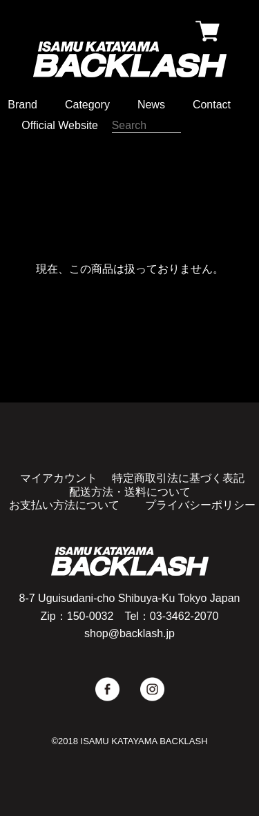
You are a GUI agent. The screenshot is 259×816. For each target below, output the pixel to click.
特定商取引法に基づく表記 (178, 478)
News (151, 104)
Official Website (59, 125)
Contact (212, 104)
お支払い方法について (64, 505)
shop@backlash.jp (129, 633)
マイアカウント (58, 478)
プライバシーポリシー (200, 505)
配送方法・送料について (130, 492)
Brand (22, 104)
